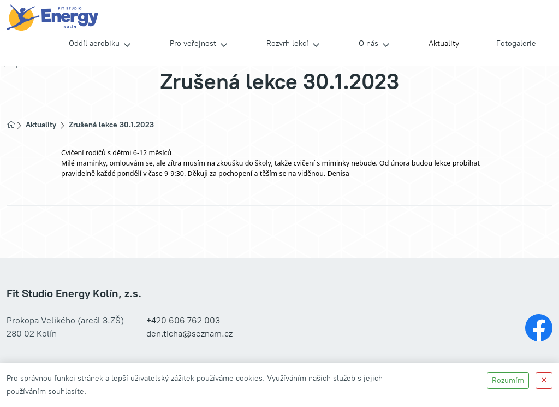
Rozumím (508, 380)
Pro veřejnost (193, 43)
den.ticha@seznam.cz (189, 333)
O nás (368, 43)
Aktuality (444, 43)
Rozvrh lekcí (287, 43)
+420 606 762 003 (183, 320)
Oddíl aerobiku (94, 43)
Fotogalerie (516, 43)
